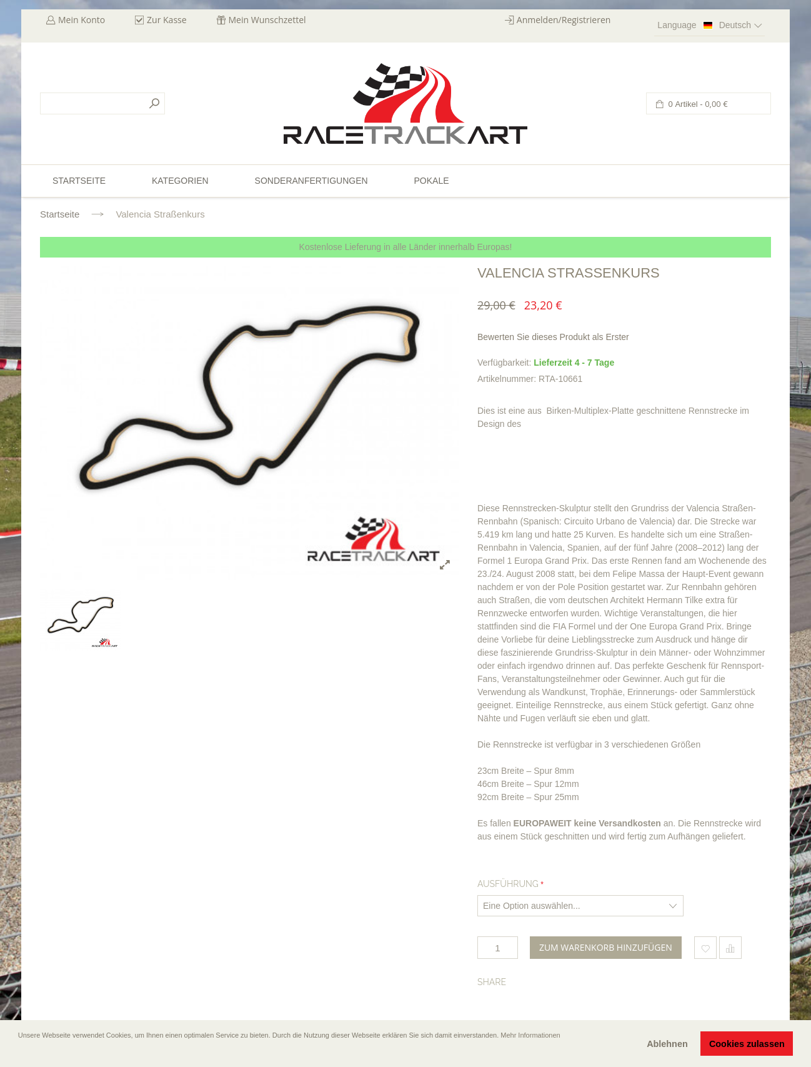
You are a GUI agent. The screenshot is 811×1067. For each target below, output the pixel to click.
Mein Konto (81, 20)
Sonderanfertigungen (311, 181)
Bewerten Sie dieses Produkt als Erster (553, 337)
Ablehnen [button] (667, 1044)
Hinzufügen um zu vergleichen (730, 947)
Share (491, 982)
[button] (19, 1052)
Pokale (431, 181)
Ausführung (508, 884)
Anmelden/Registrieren (564, 20)
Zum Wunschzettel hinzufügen (705, 947)
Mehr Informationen (530, 1035)
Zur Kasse (167, 20)
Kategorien (180, 181)
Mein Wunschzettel (267, 20)
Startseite (59, 214)
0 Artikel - (697, 104)
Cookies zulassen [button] (747, 1044)
